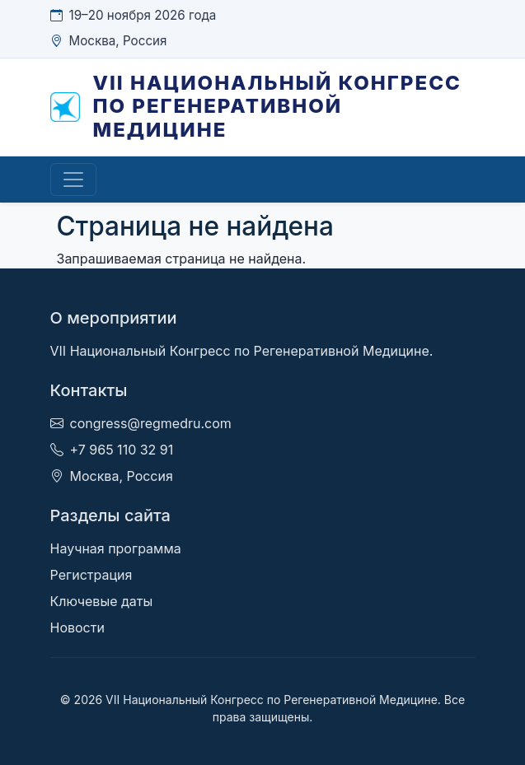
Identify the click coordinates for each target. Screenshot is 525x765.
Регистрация (91, 575)
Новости (77, 627)
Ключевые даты (101, 601)
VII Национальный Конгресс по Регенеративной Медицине (277, 106)
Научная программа (115, 548)
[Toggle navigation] (73, 179)
